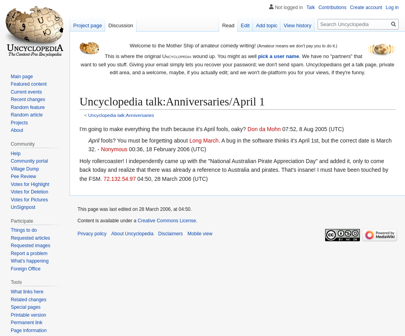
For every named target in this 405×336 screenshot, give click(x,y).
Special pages (25, 307)
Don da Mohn (264, 129)
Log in (392, 7)
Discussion (120, 25)
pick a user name (278, 56)
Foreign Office (25, 269)
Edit (245, 25)
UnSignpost (23, 207)
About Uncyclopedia (132, 234)
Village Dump (25, 169)
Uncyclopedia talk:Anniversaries (121, 115)
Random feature (28, 107)
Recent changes (28, 99)
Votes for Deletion (29, 192)
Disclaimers (170, 234)
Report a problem (29, 253)
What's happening (30, 261)
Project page (87, 25)
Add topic (266, 25)
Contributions (332, 7)
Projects (19, 123)
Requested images (30, 245)
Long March (204, 140)
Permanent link (26, 322)
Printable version (28, 315)
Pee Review (23, 176)
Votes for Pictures (29, 200)
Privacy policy (92, 234)
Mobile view (199, 234)
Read (228, 25)
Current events (26, 92)
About (17, 130)
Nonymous (114, 149)
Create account (366, 7)
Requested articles (30, 238)
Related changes (28, 299)
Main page (22, 76)
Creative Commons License (167, 220)
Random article (27, 115)
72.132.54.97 (120, 179)
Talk (311, 7)
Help (16, 153)
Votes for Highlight (30, 184)
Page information (29, 330)
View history (297, 25)
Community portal (29, 161)
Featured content (29, 84)
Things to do (24, 230)
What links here (27, 292)
